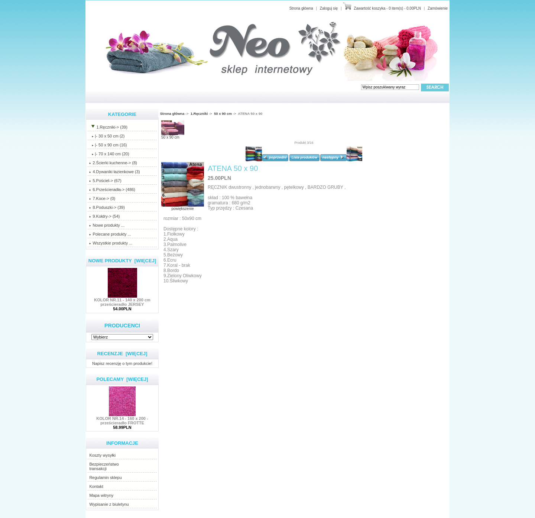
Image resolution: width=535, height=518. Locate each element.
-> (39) (108, 127)
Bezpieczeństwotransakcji (104, 466)
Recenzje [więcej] (122, 353)
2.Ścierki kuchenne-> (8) (113, 163)
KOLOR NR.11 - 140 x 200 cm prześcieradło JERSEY (122, 300)
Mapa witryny (101, 495)
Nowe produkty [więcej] (122, 260)
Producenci (122, 325)
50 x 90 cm (223, 113)
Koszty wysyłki (102, 455)
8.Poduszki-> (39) (107, 207)
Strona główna (301, 8)
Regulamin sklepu (105, 477)
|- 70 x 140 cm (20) (109, 154)
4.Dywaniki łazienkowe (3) (114, 171)
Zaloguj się (329, 8)
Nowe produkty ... (106, 225)
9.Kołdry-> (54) (104, 216)
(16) (108, 145)
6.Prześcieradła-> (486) (112, 189)
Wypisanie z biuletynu (109, 504)
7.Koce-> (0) (102, 198)
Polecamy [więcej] (122, 379)
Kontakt (96, 486)
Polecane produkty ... (110, 234)
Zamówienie (438, 8)
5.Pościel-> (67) (105, 180)
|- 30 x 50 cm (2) (106, 136)
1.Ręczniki (199, 113)
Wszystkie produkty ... (110, 243)
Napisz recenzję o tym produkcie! (122, 363)
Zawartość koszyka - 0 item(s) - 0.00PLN (387, 8)
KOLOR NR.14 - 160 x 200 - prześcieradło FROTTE (122, 418)
